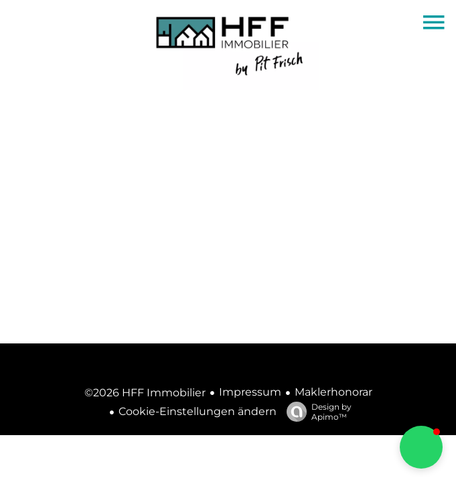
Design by (316, 412)
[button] (421, 447)
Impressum (250, 392)
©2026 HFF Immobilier (145, 392)
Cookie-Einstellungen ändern (198, 411)
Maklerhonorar (333, 392)
